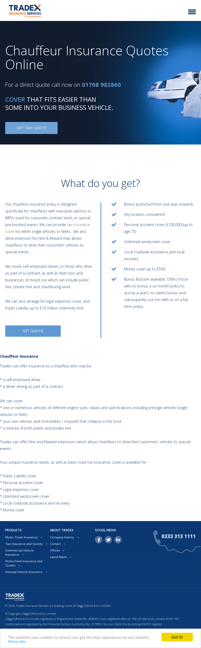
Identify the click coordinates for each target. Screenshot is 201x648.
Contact (55, 543)
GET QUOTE (36, 331)
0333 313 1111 (178, 536)
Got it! (177, 637)
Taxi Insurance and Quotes (24, 543)
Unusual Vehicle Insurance (23, 571)
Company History (62, 536)
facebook (98, 539)
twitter (108, 539)
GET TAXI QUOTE (31, 127)
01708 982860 (101, 84)
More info (17, 641)
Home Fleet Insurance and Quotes (23, 562)
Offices (55, 549)
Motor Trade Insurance (21, 536)
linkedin (118, 539)
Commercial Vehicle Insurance (19, 552)
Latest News (58, 556)
